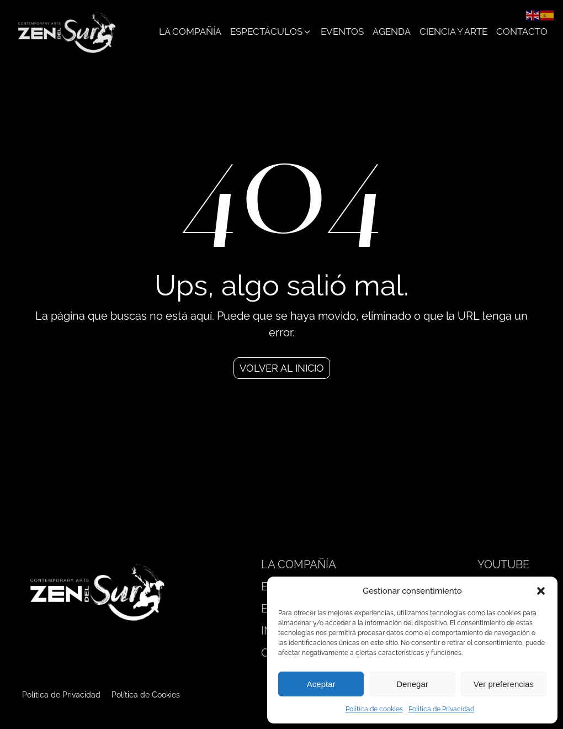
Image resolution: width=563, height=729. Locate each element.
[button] (540, 590)
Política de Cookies (145, 694)
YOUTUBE (503, 564)
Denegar (412, 684)
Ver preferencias (504, 684)
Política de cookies (374, 709)
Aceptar (321, 684)
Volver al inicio (282, 368)
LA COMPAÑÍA (298, 564)
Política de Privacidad (441, 709)
